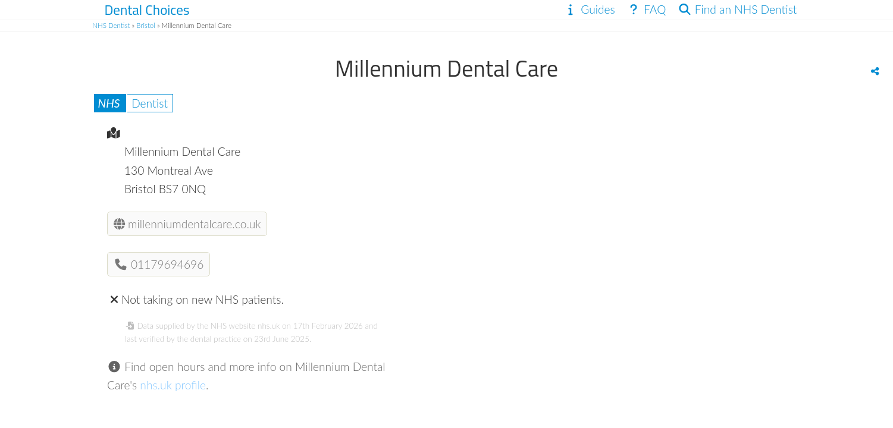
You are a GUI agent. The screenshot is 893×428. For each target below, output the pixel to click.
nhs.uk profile (173, 385)
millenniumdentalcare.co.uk (187, 224)
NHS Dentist (111, 25)
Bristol (145, 25)
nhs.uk (269, 326)
